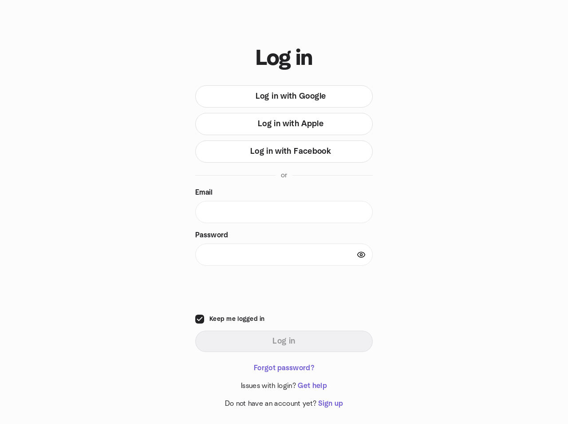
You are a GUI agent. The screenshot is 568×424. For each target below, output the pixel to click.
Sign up (330, 403)
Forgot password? (284, 368)
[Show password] (361, 254)
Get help (312, 385)
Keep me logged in (237, 319)
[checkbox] (199, 319)
